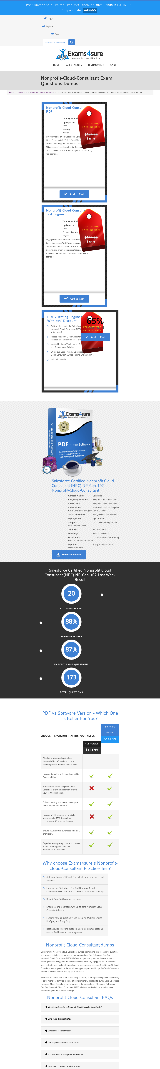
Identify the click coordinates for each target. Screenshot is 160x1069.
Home (94, 65)
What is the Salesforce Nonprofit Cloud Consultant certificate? (36, 746)
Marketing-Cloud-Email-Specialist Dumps (142, 1042)
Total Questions (136, 474)
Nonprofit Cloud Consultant (42, 91)
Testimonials (133, 65)
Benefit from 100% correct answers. (28, 657)
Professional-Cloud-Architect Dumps (92, 1040)
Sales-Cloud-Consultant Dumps (67, 1040)
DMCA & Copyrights (96, 1060)
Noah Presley (83, 1003)
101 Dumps (42, 1039)
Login (11, 18)
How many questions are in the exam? (26, 805)
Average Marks (61, 474)
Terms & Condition (56, 1060)
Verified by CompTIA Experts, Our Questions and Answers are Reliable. (49, 293)
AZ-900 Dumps (67, 1047)
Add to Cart (44, 211)
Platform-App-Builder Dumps (18, 1048)
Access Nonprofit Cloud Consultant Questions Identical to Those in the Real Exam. (49, 285)
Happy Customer (83, 1009)
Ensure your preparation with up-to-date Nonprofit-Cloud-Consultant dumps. (116, 659)
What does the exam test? (20, 770)
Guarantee (36, 1060)
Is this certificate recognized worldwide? (26, 793)
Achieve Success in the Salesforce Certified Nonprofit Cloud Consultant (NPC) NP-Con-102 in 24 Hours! (47, 276)
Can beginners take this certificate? (24, 782)
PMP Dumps (18, 1039)
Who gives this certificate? (20, 758)
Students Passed (24, 474)
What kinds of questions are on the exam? (27, 817)
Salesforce (22, 91)
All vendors (112, 65)
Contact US (75, 1060)
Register (10, 26)
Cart (151, 65)
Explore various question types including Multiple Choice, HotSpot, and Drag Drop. (44, 672)
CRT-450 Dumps (117, 1039)
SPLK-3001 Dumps (117, 1047)
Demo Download (95, 416)
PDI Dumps (42, 1047)
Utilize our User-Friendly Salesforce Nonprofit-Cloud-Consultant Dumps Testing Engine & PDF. (49, 302)
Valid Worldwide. (26, 308)
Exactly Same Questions (98, 475)
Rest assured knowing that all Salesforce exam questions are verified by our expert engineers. (118, 672)
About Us (21, 1060)
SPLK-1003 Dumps (92, 1047)
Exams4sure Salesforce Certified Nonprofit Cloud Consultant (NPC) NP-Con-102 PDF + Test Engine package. (121, 645)
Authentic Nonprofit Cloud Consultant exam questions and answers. (39, 645)
